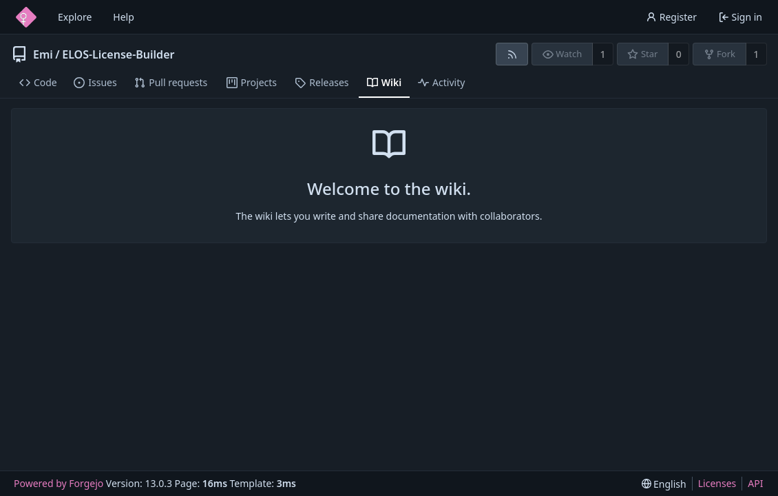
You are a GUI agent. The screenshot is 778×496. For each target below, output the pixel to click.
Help (123, 16)
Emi (43, 54)
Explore (75, 16)
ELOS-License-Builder (118, 54)
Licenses (717, 483)
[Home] (26, 17)
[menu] (664, 483)
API (755, 483)
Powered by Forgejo (58, 483)
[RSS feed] (512, 54)
